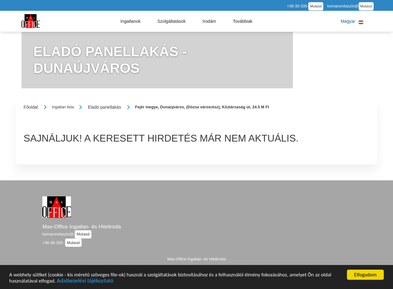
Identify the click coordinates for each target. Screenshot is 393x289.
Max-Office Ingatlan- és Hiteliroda (81, 226)
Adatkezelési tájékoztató (85, 282)
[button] (130, 21)
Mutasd (316, 6)
